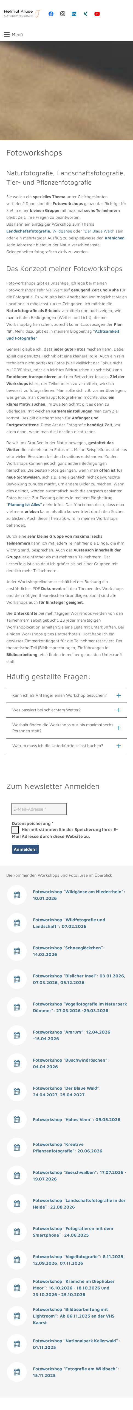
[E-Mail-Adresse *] (39, 809)
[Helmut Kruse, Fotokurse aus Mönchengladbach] (22, 14)
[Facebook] (51, 14)
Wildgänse (62, 231)
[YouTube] (97, 14)
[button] (13, 34)
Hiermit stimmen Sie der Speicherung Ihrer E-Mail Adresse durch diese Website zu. (65, 832)
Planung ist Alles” (25, 504)
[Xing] (85, 14)
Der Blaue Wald (99, 231)
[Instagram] (62, 14)
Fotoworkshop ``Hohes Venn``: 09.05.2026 (76, 1119)
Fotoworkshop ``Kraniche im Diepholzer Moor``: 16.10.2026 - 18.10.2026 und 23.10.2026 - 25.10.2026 (74, 1288)
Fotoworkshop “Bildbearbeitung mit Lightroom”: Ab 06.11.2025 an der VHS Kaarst (73, 1316)
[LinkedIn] (74, 14)
